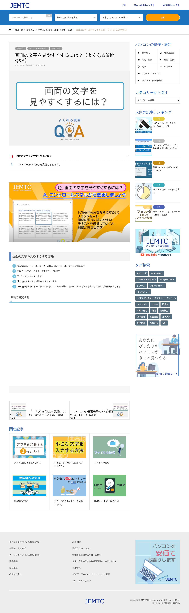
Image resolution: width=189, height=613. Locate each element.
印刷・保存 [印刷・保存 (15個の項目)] (142, 301)
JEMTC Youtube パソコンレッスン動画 (91, 574)
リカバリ (168, 66)
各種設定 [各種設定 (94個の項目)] (164, 301)
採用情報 (76, 568)
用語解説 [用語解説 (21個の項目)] (141, 314)
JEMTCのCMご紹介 (81, 580)
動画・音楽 (169, 59)
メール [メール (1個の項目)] (155, 295)
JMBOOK (76, 542)
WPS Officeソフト (171, 5)
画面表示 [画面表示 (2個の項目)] (154, 314)
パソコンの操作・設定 (38, 48)
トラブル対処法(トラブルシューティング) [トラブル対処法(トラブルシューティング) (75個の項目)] (156, 289)
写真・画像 (147, 59)
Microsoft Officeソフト (144, 5)
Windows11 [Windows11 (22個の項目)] (156, 264)
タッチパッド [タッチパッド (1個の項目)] (143, 283)
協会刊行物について (81, 548)
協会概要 (13, 561)
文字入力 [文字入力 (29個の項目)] (166, 308)
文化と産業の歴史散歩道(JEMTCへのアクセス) (94, 561)
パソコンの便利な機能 (152, 80)
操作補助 (20, 48)
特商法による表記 (17, 548)
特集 (124, 5)
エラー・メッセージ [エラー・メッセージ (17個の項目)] (146, 270)
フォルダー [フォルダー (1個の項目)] (142, 295)
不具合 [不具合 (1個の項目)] (165, 295)
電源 (144, 66)
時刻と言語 (169, 52)
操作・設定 (56, 48)
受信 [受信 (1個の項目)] (154, 301)
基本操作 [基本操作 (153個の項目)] (141, 308)
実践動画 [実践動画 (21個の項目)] (154, 308)
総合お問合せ (15, 574)
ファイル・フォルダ (151, 73)
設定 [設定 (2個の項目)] (164, 314)
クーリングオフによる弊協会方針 (24, 555)
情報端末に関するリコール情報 (86, 555)
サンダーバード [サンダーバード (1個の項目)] (167, 270)
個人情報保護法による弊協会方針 (24, 542)
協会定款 (13, 568)
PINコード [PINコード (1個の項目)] (142, 264)
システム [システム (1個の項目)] (141, 277)
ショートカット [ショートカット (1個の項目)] (157, 277)
